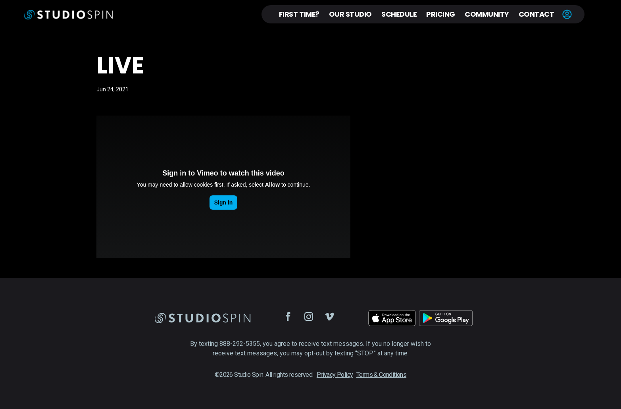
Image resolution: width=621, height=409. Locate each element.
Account (567, 14)
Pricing (440, 14)
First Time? (299, 14)
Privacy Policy (335, 374)
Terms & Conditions (381, 374)
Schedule (399, 14)
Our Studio (350, 14)
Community (487, 14)
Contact (536, 14)
